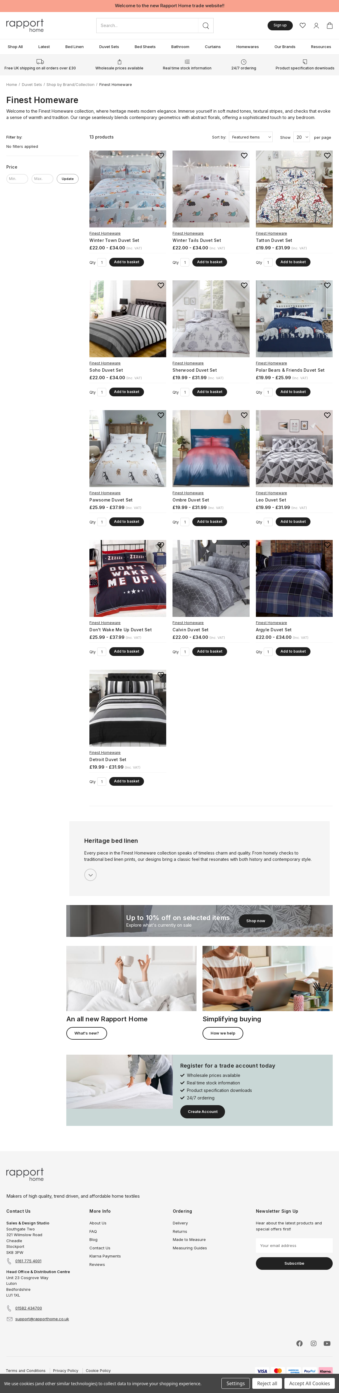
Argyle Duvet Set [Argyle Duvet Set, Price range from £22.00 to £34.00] (274, 629)
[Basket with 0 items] (329, 25)
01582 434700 (28, 1308)
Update (68, 179)
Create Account (203, 1111)
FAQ (93, 1231)
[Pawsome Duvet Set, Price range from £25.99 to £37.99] (127, 448)
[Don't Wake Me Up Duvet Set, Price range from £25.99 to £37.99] (127, 578)
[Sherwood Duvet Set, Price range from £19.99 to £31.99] (210, 318)
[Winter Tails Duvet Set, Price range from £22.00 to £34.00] (210, 189)
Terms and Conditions (26, 1370)
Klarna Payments (105, 1256)
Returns (180, 1231)
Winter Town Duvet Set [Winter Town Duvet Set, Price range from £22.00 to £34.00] (114, 240)
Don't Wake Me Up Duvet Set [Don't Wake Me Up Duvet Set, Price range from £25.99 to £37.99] (120, 629)
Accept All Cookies (309, 1383)
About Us (97, 1223)
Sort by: (219, 137)
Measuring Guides (190, 1247)
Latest (44, 46)
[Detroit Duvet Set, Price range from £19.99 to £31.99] (127, 708)
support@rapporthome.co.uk (42, 1318)
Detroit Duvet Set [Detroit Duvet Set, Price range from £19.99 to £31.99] (107, 759)
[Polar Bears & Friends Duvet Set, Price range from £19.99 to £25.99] (294, 318)
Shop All (15, 46)
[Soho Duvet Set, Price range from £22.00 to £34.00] (127, 318)
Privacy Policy (65, 1370)
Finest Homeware (105, 233)
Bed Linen (74, 46)
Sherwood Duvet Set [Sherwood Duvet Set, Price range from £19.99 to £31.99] (194, 370)
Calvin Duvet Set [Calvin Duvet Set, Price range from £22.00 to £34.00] (190, 629)
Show (285, 137)
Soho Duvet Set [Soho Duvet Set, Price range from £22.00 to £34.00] (106, 370)
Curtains (213, 46)
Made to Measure (189, 1239)
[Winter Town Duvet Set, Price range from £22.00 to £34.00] (127, 189)
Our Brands (285, 46)
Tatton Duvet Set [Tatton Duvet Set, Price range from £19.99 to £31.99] (274, 240)
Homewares (247, 46)
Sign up (280, 25)
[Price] (42, 167)
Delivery (180, 1223)
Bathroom (180, 46)
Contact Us (99, 1247)
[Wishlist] (302, 25)
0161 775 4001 (28, 1260)
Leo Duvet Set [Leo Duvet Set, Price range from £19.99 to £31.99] (271, 499)
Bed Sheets (145, 46)
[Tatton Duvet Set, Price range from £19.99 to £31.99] (294, 189)
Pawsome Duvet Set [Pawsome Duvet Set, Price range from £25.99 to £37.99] (111, 499)
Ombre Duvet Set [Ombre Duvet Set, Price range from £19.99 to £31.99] (190, 499)
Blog (93, 1239)
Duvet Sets (109, 46)
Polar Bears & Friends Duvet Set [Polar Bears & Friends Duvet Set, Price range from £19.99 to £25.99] (290, 370)
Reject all (267, 1383)
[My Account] (316, 25)
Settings (235, 1383)
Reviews (97, 1264)
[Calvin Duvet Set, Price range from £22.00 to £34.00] (210, 578)
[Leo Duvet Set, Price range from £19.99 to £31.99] (294, 448)
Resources (321, 46)
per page (322, 137)
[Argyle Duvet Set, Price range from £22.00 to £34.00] (294, 578)
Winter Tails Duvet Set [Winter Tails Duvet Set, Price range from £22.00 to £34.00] (196, 240)
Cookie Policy (98, 1370)
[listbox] (251, 137)
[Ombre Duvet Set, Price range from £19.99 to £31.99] (210, 448)
